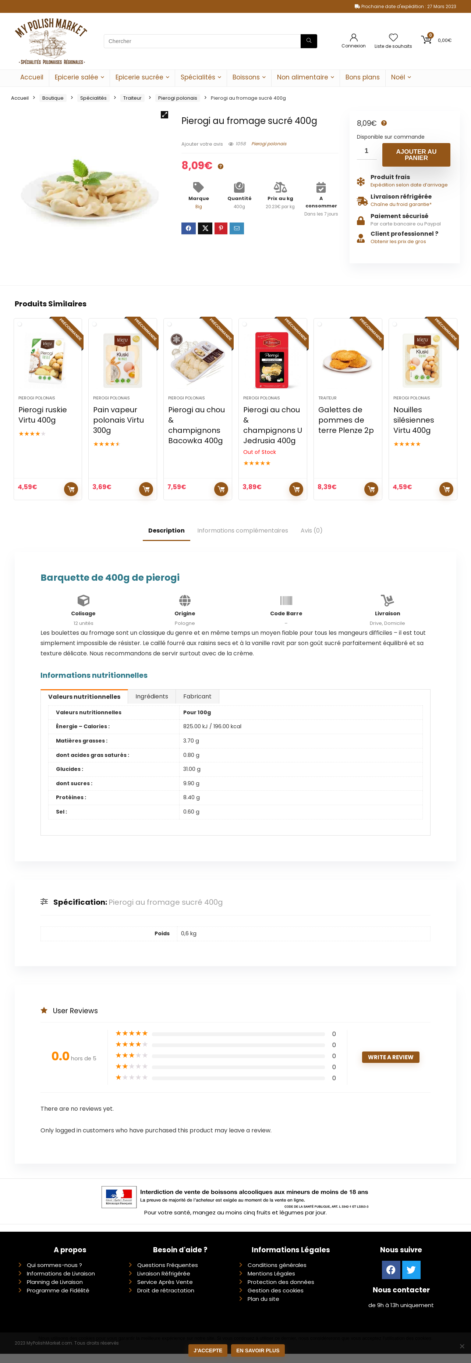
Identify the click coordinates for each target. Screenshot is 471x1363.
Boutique (53, 98)
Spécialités (198, 77)
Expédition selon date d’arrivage (409, 185)
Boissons (246, 77)
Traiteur (132, 98)
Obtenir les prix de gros (398, 241)
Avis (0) (312, 539)
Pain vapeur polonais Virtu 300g (118, 429)
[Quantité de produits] (367, 151)
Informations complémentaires (242, 539)
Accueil (31, 77)
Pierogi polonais (177, 98)
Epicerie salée (76, 77)
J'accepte (208, 1351)
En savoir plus (258, 1351)
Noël (398, 77)
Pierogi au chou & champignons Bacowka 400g (196, 434)
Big (198, 207)
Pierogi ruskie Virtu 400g (42, 424)
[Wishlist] (393, 38)
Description (166, 539)
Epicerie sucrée (139, 77)
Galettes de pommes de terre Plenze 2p (346, 429)
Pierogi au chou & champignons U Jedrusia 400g (272, 434)
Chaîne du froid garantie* (401, 204)
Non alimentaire (302, 77)
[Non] (461, 1346)
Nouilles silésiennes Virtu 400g (413, 429)
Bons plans (363, 77)
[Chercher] (309, 41)
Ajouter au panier (416, 154)
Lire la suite (296, 498)
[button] (164, 114)
